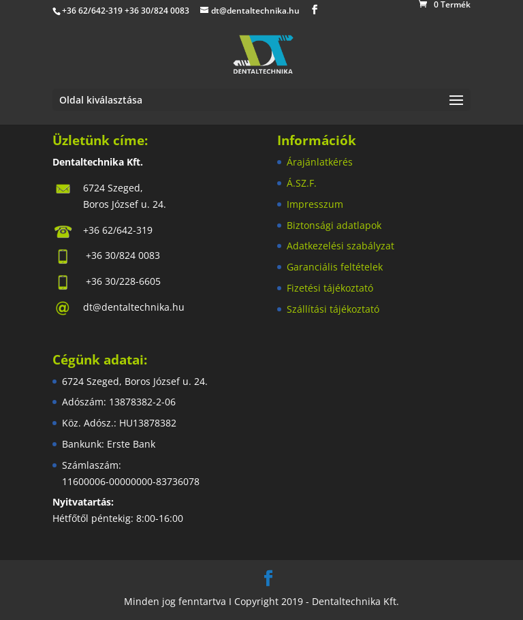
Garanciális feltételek (335, 266)
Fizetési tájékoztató (330, 287)
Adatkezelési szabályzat (340, 245)
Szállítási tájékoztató (333, 309)
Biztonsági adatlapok (334, 225)
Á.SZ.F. (302, 182)
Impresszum (315, 204)
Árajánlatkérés (320, 161)
